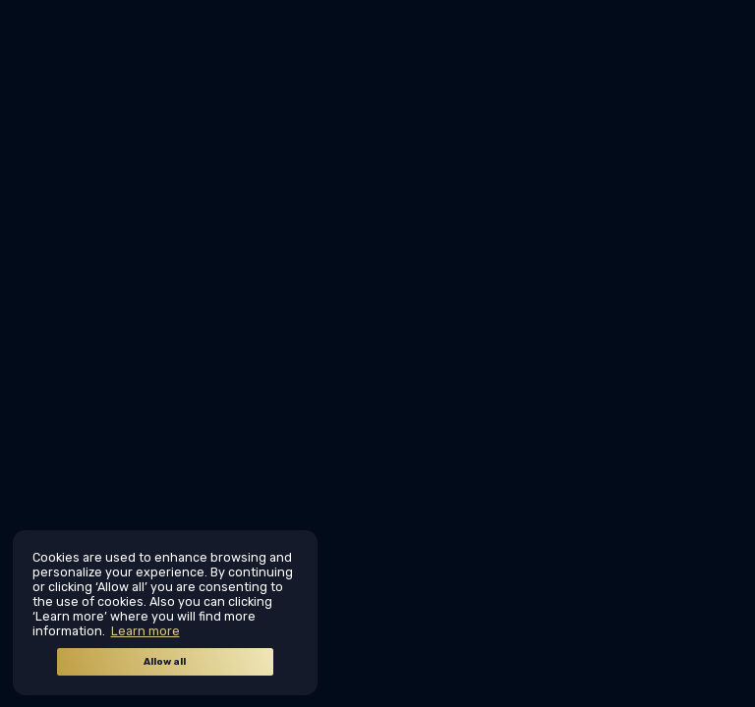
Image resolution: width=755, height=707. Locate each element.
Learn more (145, 631)
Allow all (165, 662)
